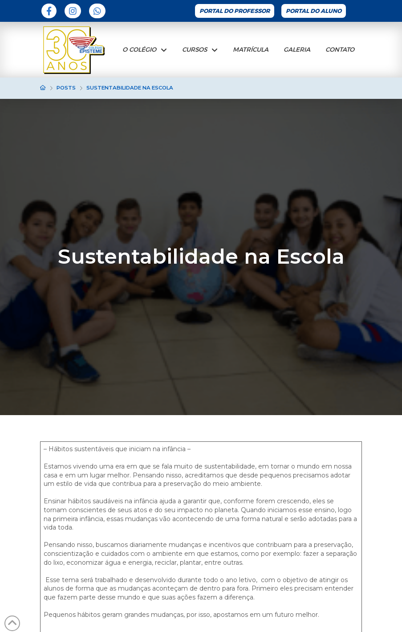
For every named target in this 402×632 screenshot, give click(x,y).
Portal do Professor (234, 11)
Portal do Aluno (313, 11)
